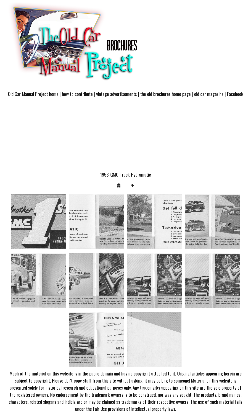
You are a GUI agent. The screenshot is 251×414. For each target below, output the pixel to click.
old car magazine (209, 93)
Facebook (235, 93)
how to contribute (77, 93)
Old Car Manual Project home (33, 93)
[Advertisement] (125, 137)
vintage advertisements (116, 93)
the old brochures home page (165, 93)
